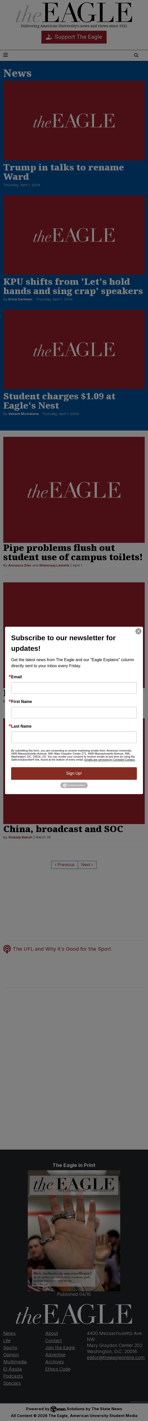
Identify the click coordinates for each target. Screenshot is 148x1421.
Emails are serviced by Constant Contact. (109, 759)
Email (16, 677)
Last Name (21, 726)
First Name (21, 702)
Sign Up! (74, 773)
